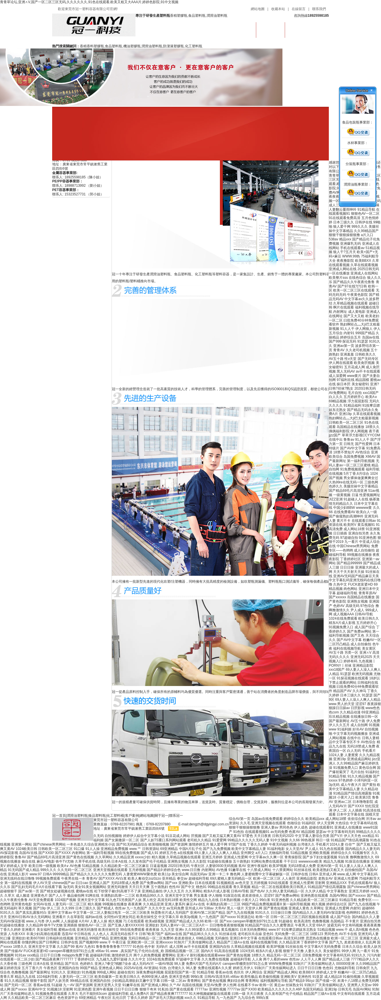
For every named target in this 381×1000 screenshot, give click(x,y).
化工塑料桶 (115, 816)
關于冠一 (161, 816)
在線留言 (298, 9)
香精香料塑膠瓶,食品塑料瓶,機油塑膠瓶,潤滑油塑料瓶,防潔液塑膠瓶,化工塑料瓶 (141, 46)
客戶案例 (132, 816)
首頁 (242, 29)
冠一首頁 (59, 816)
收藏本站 (278, 9)
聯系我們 (319, 9)
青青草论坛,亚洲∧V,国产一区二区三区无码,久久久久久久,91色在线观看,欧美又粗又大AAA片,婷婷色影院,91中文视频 (89, 2)
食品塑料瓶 (271, 29)
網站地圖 (258, 9)
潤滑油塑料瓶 (77, 816)
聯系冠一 (176, 816)
